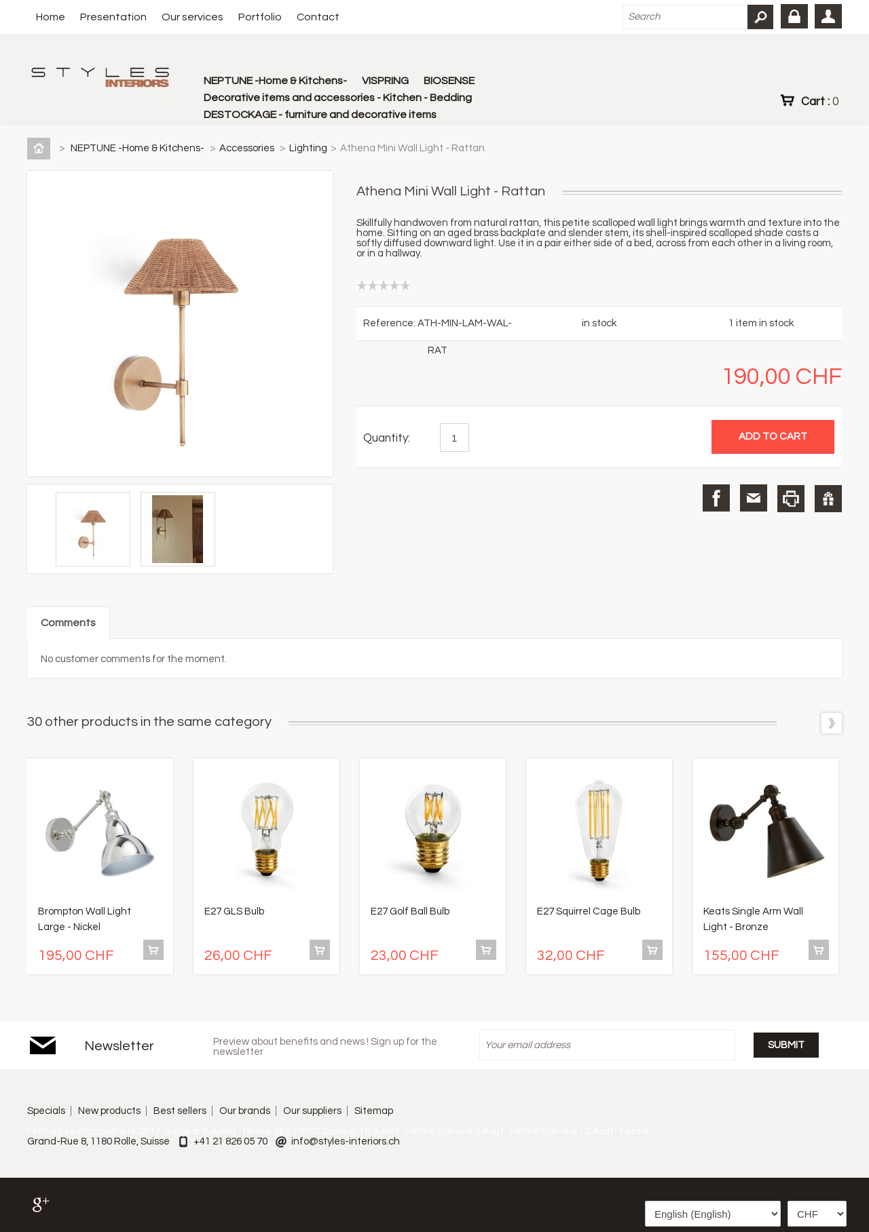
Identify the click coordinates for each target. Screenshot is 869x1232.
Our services (192, 17)
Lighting (308, 148)
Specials (46, 1111)
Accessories (247, 148)
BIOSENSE (449, 80)
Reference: (390, 323)
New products (109, 1111)
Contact (318, 17)
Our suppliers (312, 1111)
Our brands (244, 1111)
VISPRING (385, 80)
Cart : (819, 101)
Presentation (113, 17)
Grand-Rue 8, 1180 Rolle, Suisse (98, 1141)
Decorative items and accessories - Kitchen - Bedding (338, 97)
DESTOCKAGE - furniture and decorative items (320, 114)
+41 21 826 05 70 (230, 1141)
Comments (68, 622)
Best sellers (179, 1111)
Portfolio (260, 17)
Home (50, 17)
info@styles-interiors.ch (345, 1141)
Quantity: (386, 438)
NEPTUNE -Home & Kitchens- (275, 80)
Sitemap (373, 1111)
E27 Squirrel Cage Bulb (588, 911)
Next (831, 723)
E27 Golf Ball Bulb (410, 911)
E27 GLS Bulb (234, 911)
